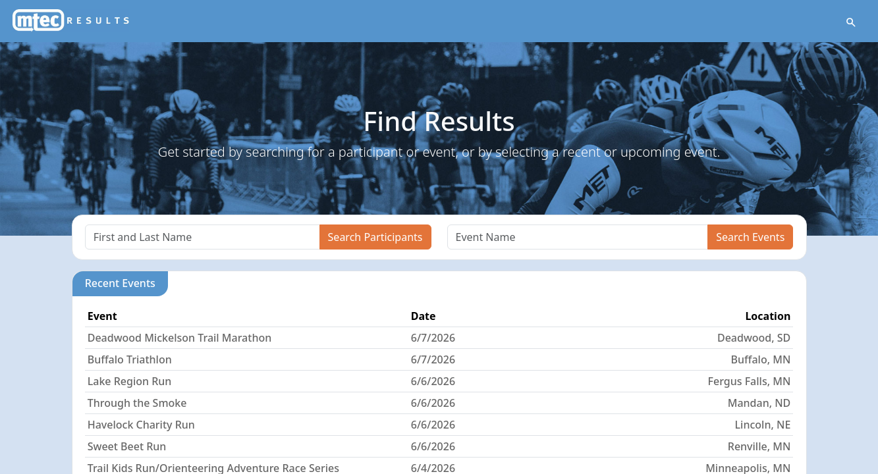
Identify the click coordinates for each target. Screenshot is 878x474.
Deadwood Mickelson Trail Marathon (180, 337)
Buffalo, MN (761, 359)
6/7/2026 (433, 337)
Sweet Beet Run (127, 446)
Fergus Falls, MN (749, 381)
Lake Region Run (130, 381)
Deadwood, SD (753, 337)
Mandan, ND (759, 403)
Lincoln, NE (763, 424)
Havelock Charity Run (141, 424)
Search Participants (375, 237)
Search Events (750, 237)
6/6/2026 (433, 381)
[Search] (202, 237)
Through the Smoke (137, 403)
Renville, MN (759, 446)
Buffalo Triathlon (130, 359)
